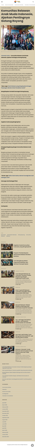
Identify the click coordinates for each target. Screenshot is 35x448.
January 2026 (5, 409)
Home (2, 4)
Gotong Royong (21, 234)
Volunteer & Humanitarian (20, 346)
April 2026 (4, 402)
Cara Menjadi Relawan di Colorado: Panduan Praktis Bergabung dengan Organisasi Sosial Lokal (23, 276)
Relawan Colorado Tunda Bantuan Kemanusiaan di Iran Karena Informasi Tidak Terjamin (24, 352)
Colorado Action (5, 55)
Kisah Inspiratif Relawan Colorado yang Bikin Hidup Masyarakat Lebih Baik (23, 291)
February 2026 (5, 407)
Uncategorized (5, 393)
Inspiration (17, 287)
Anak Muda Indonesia (12, 234)
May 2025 (4, 426)
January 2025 (5, 434)
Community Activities (19, 4)
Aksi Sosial (3, 234)
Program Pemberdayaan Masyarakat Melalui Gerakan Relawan (22, 254)
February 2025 (5, 432)
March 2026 (4, 404)
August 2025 (4, 419)
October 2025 (5, 415)
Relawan (8, 236)
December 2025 (5, 411)
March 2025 (4, 430)
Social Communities (9, 4)
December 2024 (5, 436)
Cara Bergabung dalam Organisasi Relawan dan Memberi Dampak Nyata (21, 262)
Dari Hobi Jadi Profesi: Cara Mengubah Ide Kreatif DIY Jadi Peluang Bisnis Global (24, 336)
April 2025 (4, 428)
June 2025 (4, 424)
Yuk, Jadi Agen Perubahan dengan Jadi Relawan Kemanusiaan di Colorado (23, 321)
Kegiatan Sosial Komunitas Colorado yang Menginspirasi (22, 246)
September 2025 (5, 417)
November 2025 (5, 413)
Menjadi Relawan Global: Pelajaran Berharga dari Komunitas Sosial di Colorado (24, 306)
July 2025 (4, 421)
